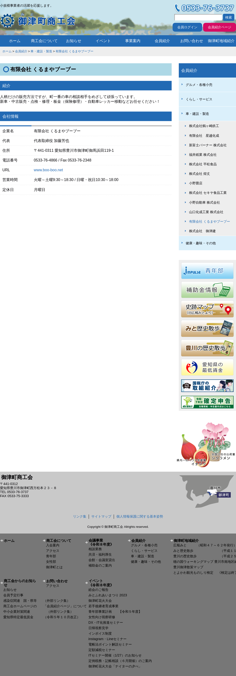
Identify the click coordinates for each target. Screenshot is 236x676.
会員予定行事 (13, 595)
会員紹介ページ (219, 27)
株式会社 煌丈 (199, 174)
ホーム (15, 41)
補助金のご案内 (100, 565)
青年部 (51, 556)
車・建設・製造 (41, 51)
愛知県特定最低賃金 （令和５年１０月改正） (41, 617)
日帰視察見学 (98, 628)
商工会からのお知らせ (20, 583)
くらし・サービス (199, 99)
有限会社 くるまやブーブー (75, 51)
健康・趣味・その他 (201, 243)
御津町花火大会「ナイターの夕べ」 (115, 666)
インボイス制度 (100, 633)
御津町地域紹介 (221, 41)
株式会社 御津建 (202, 231)
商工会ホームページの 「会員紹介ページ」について (45, 606)
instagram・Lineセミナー (107, 639)
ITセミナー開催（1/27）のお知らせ (115, 655)
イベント (103, 41)
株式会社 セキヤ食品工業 (208, 193)
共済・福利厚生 (100, 554)
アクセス (52, 551)
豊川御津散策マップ (188, 567)
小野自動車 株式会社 (204, 202)
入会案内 (52, 545)
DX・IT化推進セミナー (105, 622)
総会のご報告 (98, 590)
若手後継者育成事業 (103, 606)
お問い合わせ (191, 41)
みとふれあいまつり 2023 (107, 595)
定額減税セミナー (101, 650)
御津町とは (54, 567)
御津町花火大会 (100, 601)
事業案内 (132, 41)
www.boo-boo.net (48, 170)
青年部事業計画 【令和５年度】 (115, 611)
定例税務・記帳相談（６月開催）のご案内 (120, 661)
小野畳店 (195, 183)
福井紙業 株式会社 (203, 155)
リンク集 (79, 516)
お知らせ (73, 41)
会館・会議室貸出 (101, 560)
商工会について (44, 41)
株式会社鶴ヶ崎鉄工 (204, 126)
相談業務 (95, 549)
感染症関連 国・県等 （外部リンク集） (36, 601)
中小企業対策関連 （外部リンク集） (38, 611)
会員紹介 (162, 41)
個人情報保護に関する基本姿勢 (139, 516)
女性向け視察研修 (101, 617)
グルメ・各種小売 (199, 85)
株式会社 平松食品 (203, 164)
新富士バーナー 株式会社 (208, 145)
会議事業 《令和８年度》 (106, 542)
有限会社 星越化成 (204, 135)
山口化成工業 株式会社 (206, 212)
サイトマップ (101, 516)
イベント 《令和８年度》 (106, 583)
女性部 (51, 561)
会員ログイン (187, 27)
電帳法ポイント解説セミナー (110, 644)
